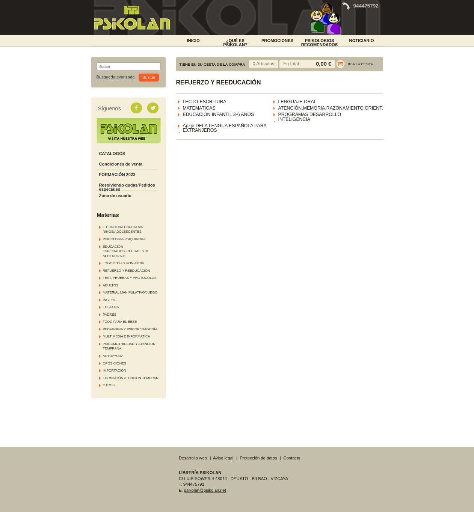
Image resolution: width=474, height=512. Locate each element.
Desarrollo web (193, 458)
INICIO (193, 40)
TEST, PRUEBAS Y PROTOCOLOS (130, 278)
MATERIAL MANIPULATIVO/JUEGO (130, 292)
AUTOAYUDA (113, 356)
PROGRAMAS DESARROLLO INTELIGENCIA (309, 117)
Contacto (292, 458)
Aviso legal (223, 458)
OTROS (109, 385)
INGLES (109, 300)
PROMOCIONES (277, 40)
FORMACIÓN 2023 (117, 174)
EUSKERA (111, 307)
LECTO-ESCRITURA (204, 101)
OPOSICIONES (115, 363)
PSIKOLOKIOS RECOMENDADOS (319, 42)
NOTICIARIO (361, 40)
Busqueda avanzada (116, 77)
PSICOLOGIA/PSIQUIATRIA (124, 239)
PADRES (109, 314)
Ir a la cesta (360, 64)
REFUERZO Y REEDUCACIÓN (126, 271)
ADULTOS (110, 285)
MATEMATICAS (199, 108)
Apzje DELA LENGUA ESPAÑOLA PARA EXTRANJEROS (225, 128)
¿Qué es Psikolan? (235, 42)
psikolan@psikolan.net (205, 490)
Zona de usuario (115, 195)
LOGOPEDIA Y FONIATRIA (123, 263)
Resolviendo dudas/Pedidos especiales (127, 187)
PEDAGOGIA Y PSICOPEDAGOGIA (130, 329)
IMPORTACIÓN (114, 370)
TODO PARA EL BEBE (120, 322)
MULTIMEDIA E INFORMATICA (126, 336)
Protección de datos (258, 458)
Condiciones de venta (121, 164)
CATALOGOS (112, 153)
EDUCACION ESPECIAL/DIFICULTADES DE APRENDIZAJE (126, 251)
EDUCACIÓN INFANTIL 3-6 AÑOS (218, 114)
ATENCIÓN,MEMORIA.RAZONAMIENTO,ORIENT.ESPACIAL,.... (345, 108)
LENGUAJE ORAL (297, 101)
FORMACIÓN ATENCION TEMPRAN (131, 378)
